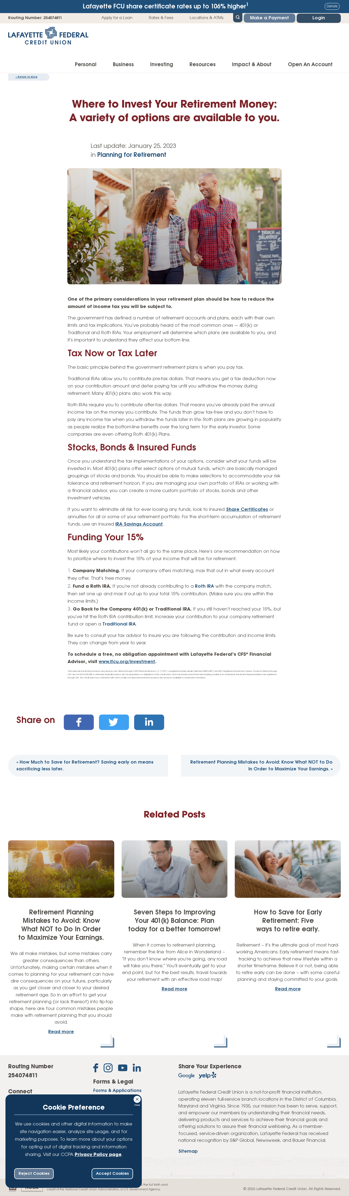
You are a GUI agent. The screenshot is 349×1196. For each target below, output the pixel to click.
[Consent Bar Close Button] (137, 1099)
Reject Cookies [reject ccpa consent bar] (34, 1173)
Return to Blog (26, 76)
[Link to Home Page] (48, 37)
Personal (86, 65)
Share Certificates (247, 509)
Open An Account (310, 65)
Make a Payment (269, 18)
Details (332, 6)
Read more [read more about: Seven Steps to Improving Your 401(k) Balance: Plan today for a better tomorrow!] (174, 989)
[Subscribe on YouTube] (122, 1068)
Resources (202, 65)
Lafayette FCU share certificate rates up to (166, 6)
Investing (161, 65)
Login (318, 18)
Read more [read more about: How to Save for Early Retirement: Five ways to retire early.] (288, 989)
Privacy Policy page (98, 1154)
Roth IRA (204, 586)
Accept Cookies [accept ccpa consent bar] (112, 1173)
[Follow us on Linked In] (137, 1069)
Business (123, 65)
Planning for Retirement (131, 155)
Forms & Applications (117, 1090)
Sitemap (188, 1151)
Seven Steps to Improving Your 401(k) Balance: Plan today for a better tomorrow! (174, 921)
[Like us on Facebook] (95, 1069)
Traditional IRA (119, 624)
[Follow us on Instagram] (108, 1069)
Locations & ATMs (207, 18)
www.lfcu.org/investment (127, 661)
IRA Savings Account (139, 524)
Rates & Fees (161, 18)
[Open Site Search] (237, 17)
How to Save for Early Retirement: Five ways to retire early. (288, 921)
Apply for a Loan (117, 18)
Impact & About (252, 65)
